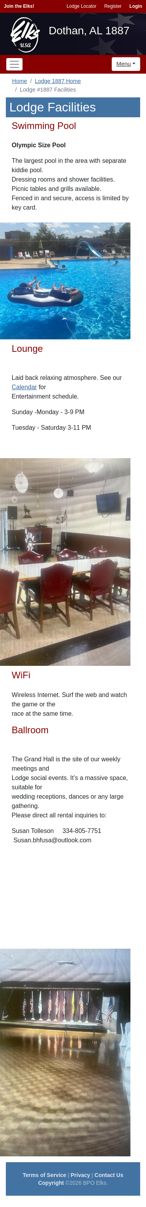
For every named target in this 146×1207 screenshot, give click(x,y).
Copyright (51, 1183)
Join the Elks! (19, 6)
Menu (123, 63)
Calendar (24, 387)
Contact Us (109, 1175)
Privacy (80, 1175)
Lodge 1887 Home (58, 81)
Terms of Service (44, 1175)
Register (113, 6)
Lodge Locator (82, 6)
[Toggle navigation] (14, 64)
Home (19, 81)
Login (135, 6)
